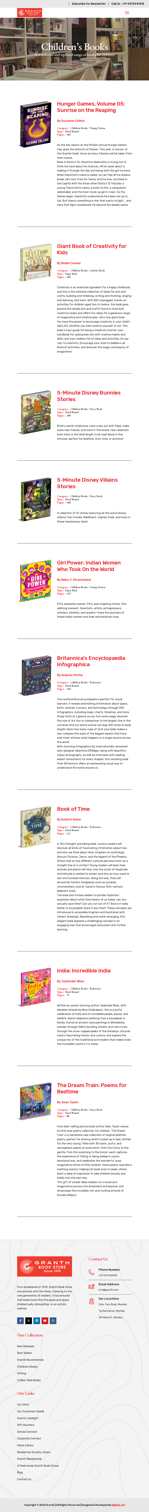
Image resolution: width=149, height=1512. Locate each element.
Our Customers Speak (30, 1411)
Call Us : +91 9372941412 (127, 3)
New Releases (25, 1346)
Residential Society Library (34, 1452)
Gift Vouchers (25, 1425)
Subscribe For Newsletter (89, 3)
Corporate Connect (29, 1438)
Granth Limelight (27, 1418)
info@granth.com (109, 1289)
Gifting (21, 1373)
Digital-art (118, 1505)
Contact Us (24, 1479)
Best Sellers (24, 1353)
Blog (20, 1472)
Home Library (25, 1445)
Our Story (23, 1404)
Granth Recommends (30, 1359)
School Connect (27, 1431)
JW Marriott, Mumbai (110, 1317)
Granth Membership (29, 1458)
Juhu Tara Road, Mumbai (113, 1304)
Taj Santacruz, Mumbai (112, 1310)
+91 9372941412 (108, 1275)
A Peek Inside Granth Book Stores (38, 1465)
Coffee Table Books (29, 1380)
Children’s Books (27, 1366)
